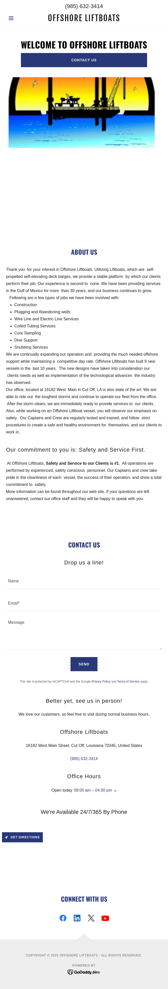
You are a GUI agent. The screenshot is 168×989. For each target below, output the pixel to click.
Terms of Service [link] (128, 681)
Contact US (84, 60)
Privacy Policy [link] (101, 681)
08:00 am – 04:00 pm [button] (93, 790)
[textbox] (84, 581)
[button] (17, 18)
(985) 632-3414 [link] (84, 6)
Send (84, 664)
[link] (84, 18)
